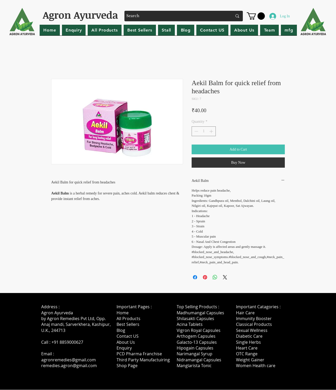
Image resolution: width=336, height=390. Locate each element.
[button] (256, 16)
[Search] (175, 16)
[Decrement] (195, 131)
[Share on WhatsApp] (215, 277)
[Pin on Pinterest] (205, 277)
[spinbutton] (203, 131)
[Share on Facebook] (195, 277)
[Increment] (211, 131)
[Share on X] (225, 277)
